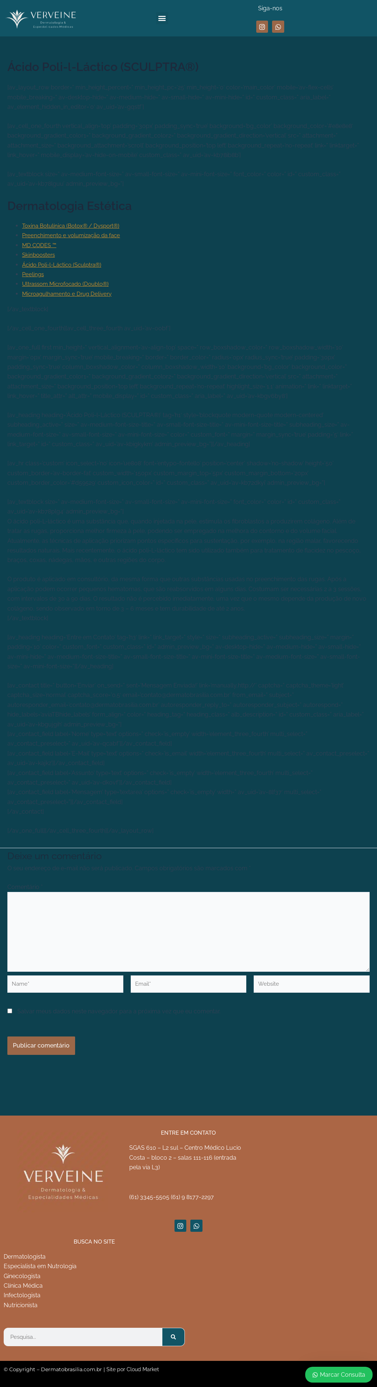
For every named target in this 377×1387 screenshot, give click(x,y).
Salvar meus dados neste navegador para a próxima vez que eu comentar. (119, 1020)
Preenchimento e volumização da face (74, 235)
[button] (162, 18)
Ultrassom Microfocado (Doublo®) (69, 283)
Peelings (33, 274)
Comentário (25, 886)
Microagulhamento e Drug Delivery (69, 293)
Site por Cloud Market (132, 1369)
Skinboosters (39, 254)
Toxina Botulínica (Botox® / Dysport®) (74, 225)
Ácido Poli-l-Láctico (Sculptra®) (65, 264)
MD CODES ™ (40, 245)
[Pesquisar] (173, 1337)
